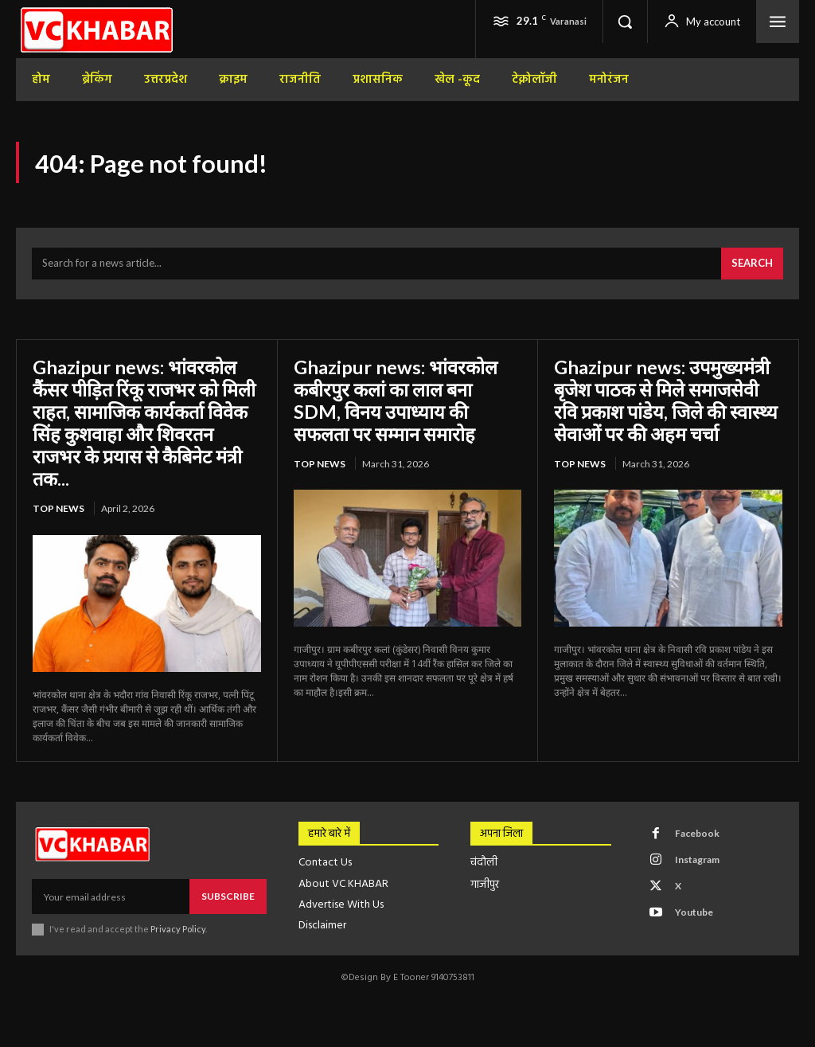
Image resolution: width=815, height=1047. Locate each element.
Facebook (697, 832)
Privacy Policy (177, 928)
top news (58, 508)
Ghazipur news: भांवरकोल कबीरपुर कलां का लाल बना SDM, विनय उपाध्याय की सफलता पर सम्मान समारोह (396, 400)
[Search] (752, 265)
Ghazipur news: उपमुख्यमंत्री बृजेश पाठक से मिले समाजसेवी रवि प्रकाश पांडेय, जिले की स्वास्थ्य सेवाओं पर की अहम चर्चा (667, 400)
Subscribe (228, 895)
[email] (110, 895)
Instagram (697, 858)
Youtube (694, 910)
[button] (624, 21)
